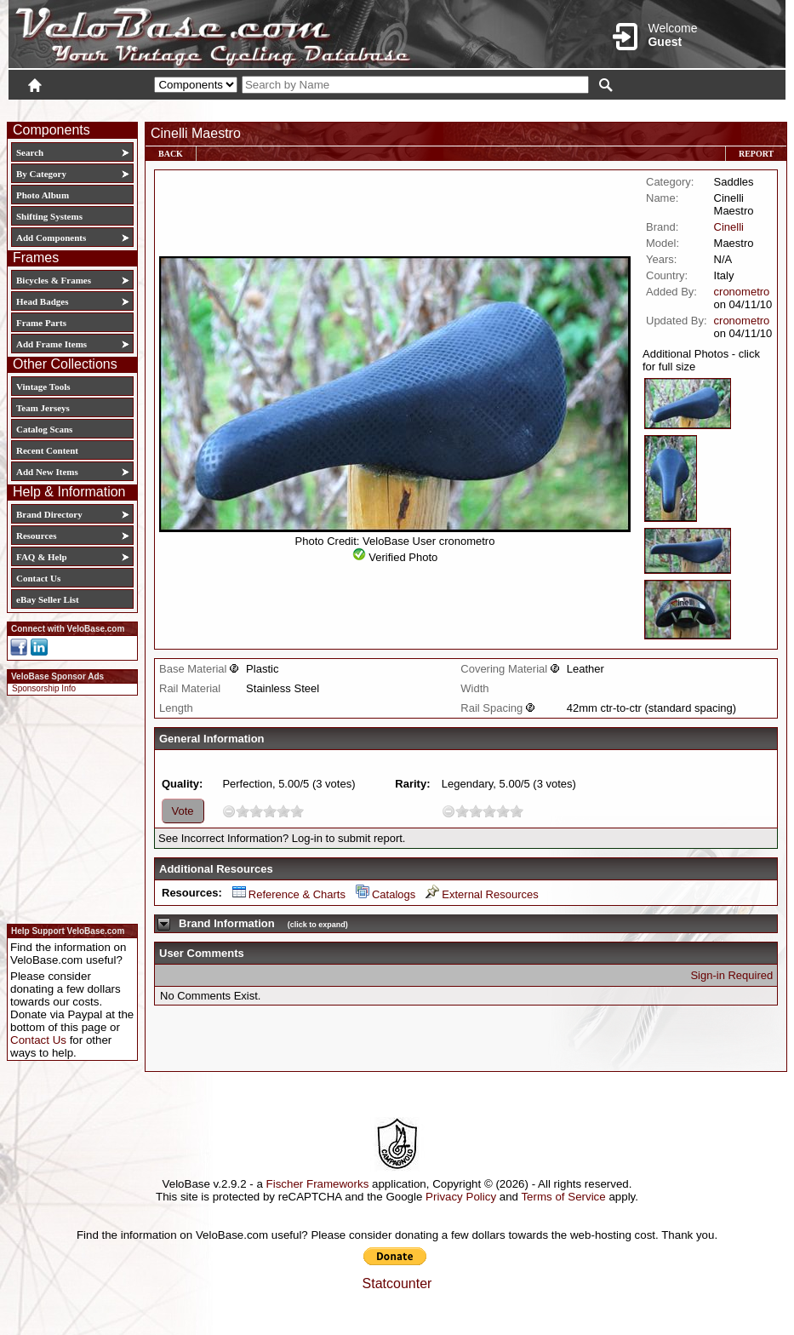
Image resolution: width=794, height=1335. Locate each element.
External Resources (482, 894)
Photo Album (42, 195)
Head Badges (42, 301)
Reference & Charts (289, 894)
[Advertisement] (67, 807)
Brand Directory (49, 514)
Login (634, 108)
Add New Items (47, 472)
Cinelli (729, 227)
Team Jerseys (43, 408)
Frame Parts (41, 323)
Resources (36, 535)
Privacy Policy (461, 1196)
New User (690, 108)
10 (297, 811)
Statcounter (397, 1283)
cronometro (742, 291)
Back (170, 153)
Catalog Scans (44, 429)
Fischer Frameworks (317, 1183)
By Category (41, 174)
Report (756, 153)
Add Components (51, 237)
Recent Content (47, 450)
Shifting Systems (49, 216)
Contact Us (38, 578)
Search (29, 152)
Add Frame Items (51, 344)
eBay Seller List (47, 599)
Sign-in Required (731, 975)
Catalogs (385, 894)
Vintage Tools (43, 386)
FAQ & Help (41, 557)
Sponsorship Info (44, 688)
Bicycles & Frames (55, 280)
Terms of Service (563, 1196)
